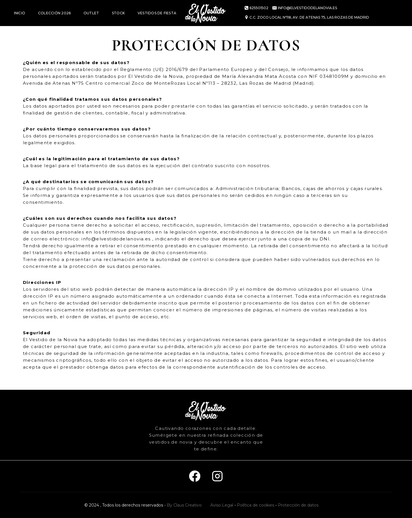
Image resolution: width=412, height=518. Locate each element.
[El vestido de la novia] (206, 13)
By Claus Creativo (184, 505)
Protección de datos (298, 505)
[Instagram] (217, 476)
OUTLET (91, 13)
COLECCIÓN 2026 (54, 13)
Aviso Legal (221, 505)
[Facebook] (194, 476)
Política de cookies (255, 505)
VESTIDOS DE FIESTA (157, 13)
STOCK (118, 13)
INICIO (19, 13)
